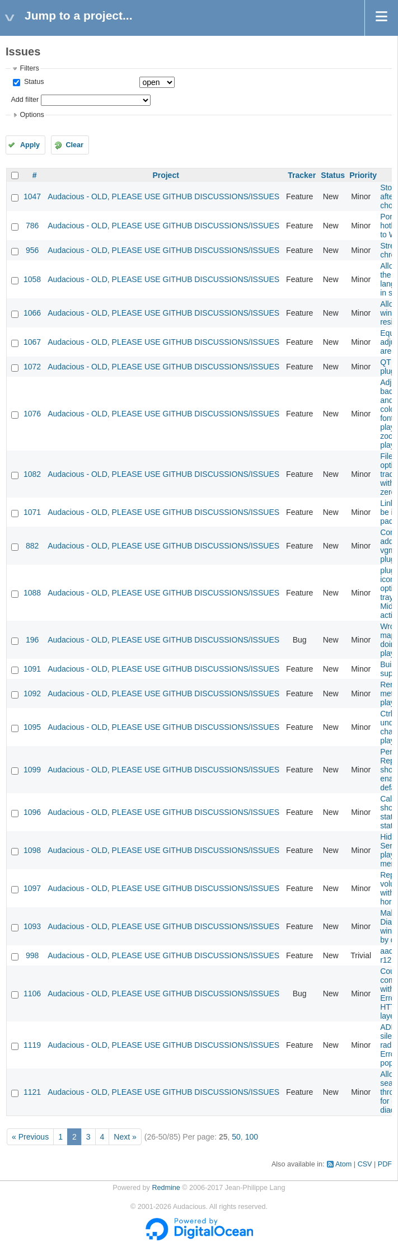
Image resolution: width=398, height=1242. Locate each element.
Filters (29, 68)
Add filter (25, 100)
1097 (32, 888)
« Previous (30, 1136)
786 (32, 225)
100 (251, 1136)
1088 (32, 592)
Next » (125, 1136)
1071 (32, 512)
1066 (32, 312)
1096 (32, 812)
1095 (32, 727)
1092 (32, 693)
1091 (32, 668)
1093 (32, 926)
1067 (32, 342)
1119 (32, 1045)
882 (32, 545)
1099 (32, 769)
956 (32, 250)
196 (32, 639)
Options (32, 115)
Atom (343, 1164)
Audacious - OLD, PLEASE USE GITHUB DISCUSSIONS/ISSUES (163, 196)
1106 (32, 993)
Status (33, 82)
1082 (32, 474)
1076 (32, 413)
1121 (32, 1092)
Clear (74, 145)
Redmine (166, 1188)
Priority (363, 175)
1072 (32, 366)
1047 (32, 196)
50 (236, 1136)
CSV (365, 1164)
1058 (32, 279)
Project (165, 175)
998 (32, 955)
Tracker (302, 175)
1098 (32, 850)
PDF (385, 1164)
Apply (30, 145)
